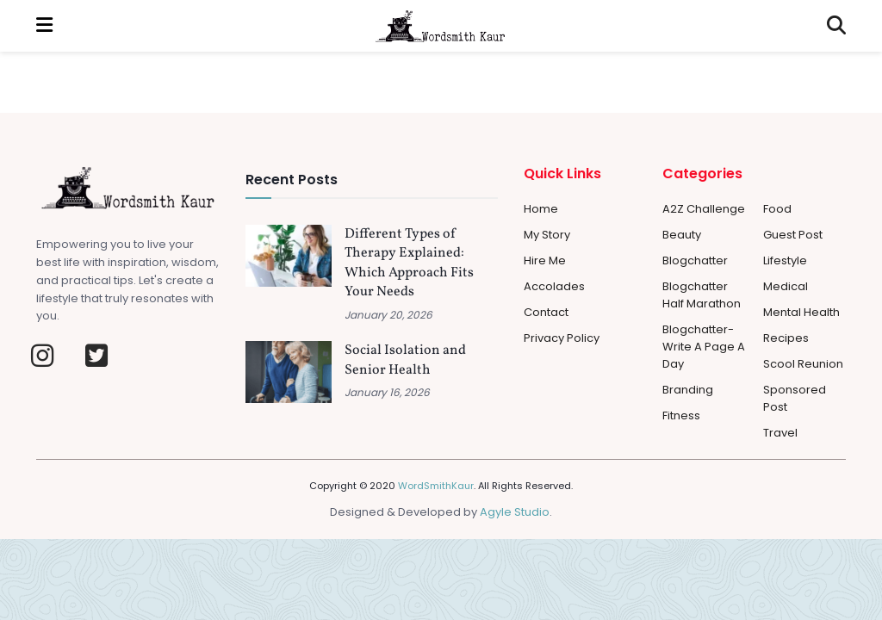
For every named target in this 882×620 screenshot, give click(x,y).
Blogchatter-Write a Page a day (703, 346)
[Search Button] (836, 26)
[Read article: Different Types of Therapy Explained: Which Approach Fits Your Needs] (288, 256)
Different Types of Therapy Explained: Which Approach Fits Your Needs (409, 263)
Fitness (681, 415)
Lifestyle (785, 260)
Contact (546, 312)
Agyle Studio (515, 512)
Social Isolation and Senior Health (405, 360)
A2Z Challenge (703, 209)
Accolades (554, 286)
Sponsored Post (794, 398)
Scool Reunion (803, 364)
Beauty (681, 234)
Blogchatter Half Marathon (701, 295)
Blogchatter (695, 260)
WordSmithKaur (436, 486)
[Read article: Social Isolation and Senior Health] (288, 372)
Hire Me (545, 260)
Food (777, 209)
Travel (780, 433)
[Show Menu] (44, 26)
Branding (687, 389)
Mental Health (801, 312)
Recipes (786, 338)
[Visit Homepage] (440, 26)
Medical (785, 286)
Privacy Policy (561, 338)
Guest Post (793, 234)
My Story (547, 234)
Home (541, 209)
